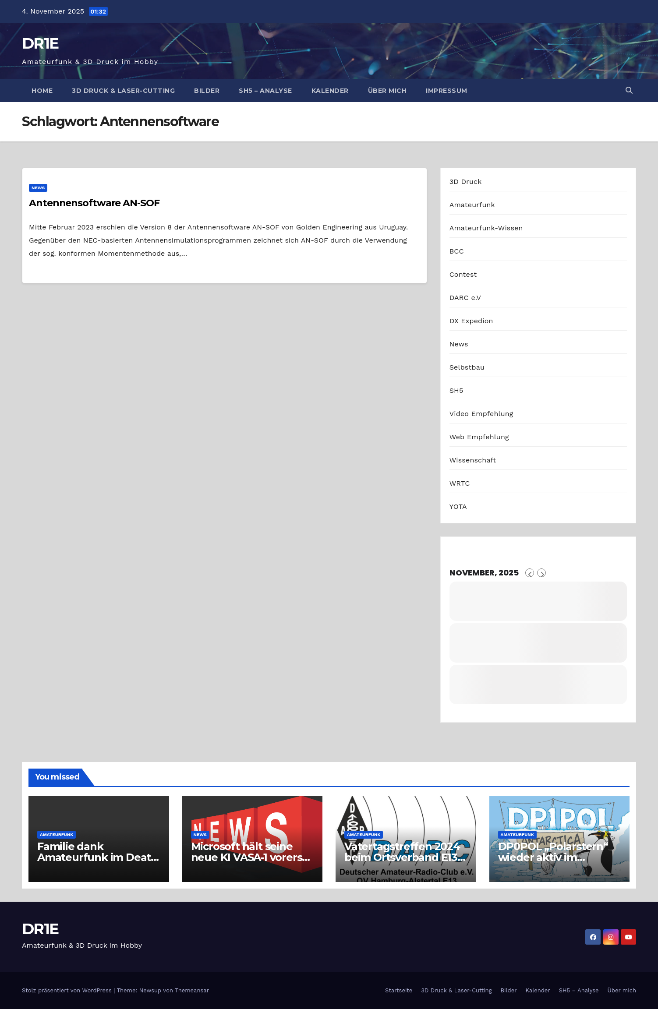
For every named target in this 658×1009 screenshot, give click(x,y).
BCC (456, 251)
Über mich (387, 91)
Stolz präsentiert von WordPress (67, 990)
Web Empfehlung (479, 437)
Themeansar (192, 990)
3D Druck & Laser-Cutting (123, 91)
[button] (629, 90)
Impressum (446, 91)
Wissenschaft (472, 460)
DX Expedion (471, 321)
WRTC (459, 483)
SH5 (456, 390)
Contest (463, 274)
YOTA (458, 506)
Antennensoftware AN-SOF (94, 203)
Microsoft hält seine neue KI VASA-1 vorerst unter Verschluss (249, 857)
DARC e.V (465, 297)
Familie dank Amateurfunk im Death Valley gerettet (97, 857)
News (38, 187)
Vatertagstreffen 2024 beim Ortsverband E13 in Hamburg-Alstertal (402, 857)
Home (42, 91)
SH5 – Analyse (265, 91)
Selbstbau (467, 367)
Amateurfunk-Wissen (486, 228)
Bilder (206, 91)
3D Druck (465, 181)
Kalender (330, 91)
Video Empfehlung (481, 413)
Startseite (398, 990)
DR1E (40, 43)
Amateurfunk (472, 205)
